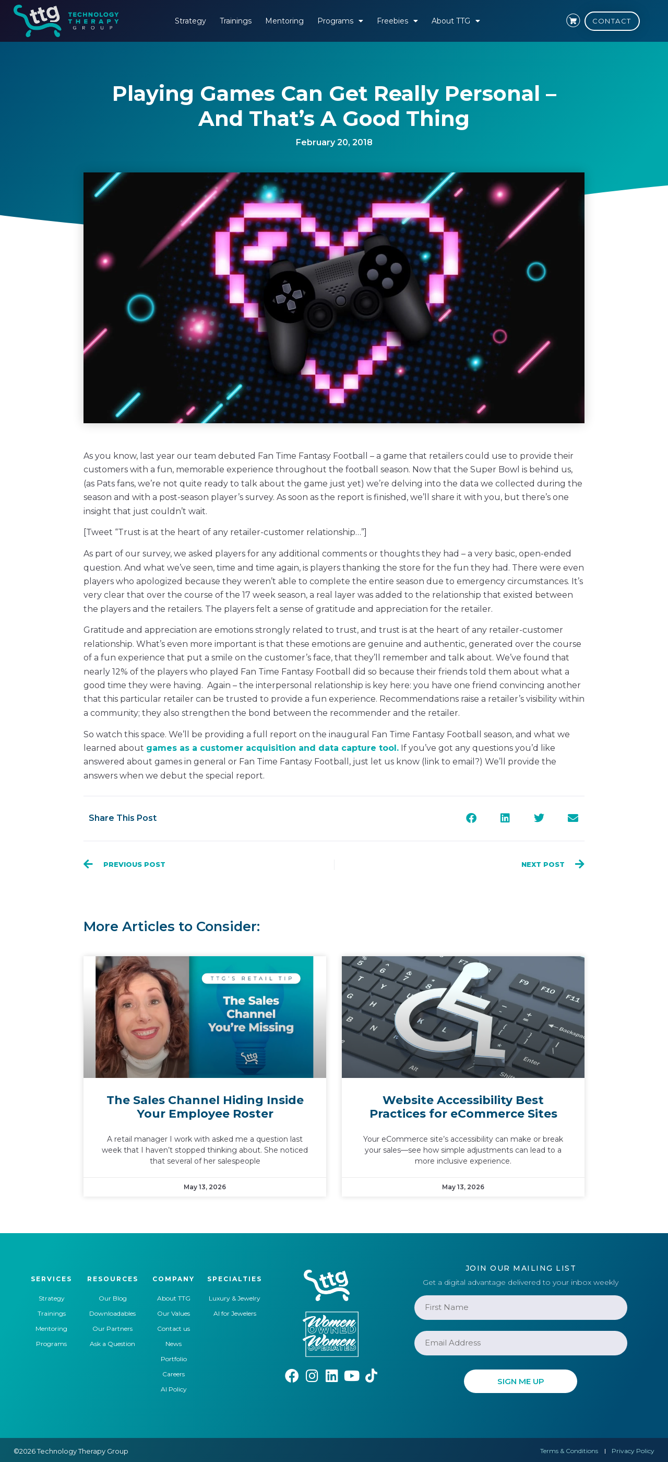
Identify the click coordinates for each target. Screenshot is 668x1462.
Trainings (236, 21)
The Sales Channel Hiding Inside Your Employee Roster (205, 1107)
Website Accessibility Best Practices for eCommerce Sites (463, 1107)
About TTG (456, 21)
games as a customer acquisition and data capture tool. (272, 748)
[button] (471, 818)
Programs (340, 21)
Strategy (190, 21)
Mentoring (284, 21)
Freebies (397, 21)
